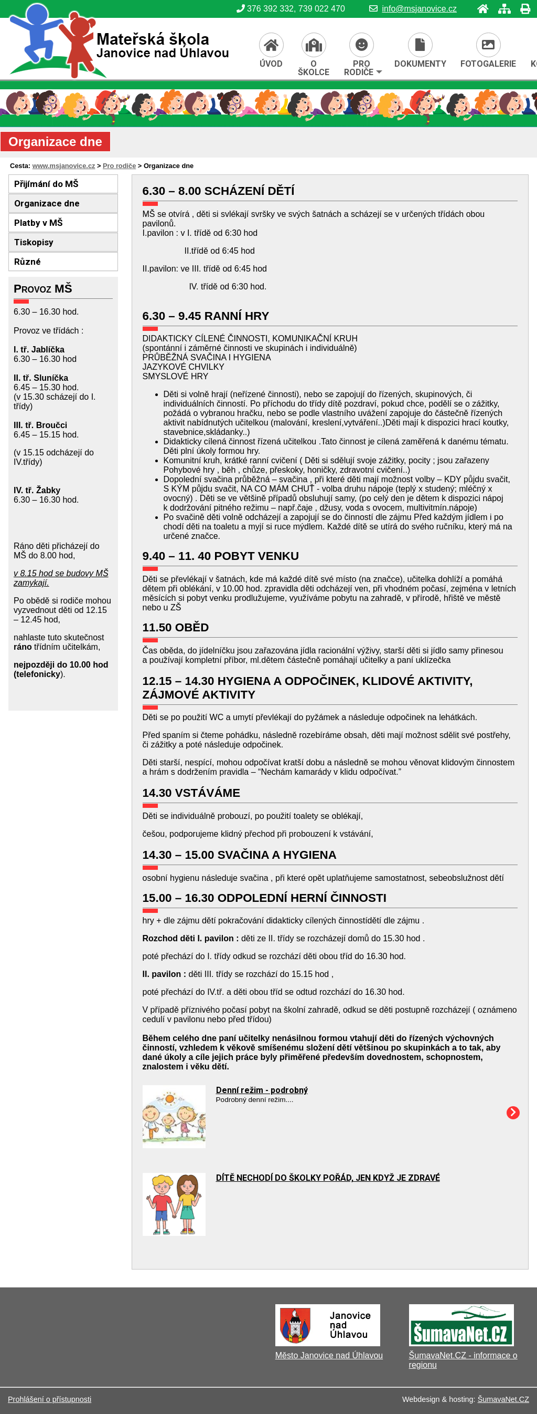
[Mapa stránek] (501, 9)
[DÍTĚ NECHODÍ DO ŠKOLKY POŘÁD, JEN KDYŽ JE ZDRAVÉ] (174, 1233)
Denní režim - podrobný (262, 1090)
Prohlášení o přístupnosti (49, 1399)
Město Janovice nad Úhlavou (329, 1355)
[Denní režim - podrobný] (174, 1145)
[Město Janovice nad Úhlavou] (327, 1343)
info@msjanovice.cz (413, 8)
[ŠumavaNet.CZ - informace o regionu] (461, 1343)
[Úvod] (479, 9)
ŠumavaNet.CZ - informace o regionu (463, 1360)
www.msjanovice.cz (64, 166)
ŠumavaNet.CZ (503, 1399)
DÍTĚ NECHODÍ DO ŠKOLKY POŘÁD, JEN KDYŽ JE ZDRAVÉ (328, 1178)
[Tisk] (522, 9)
